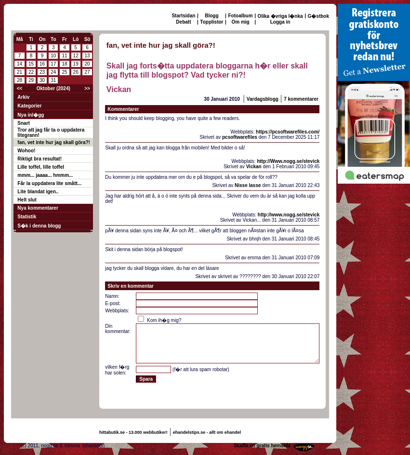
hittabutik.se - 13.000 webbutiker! (133, 432)
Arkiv (23, 97)
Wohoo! (26, 150)
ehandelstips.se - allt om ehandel (207, 432)
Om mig (240, 22)
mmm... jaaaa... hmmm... (45, 175)
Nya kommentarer (37, 208)
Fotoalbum (240, 15)
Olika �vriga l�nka (280, 16)
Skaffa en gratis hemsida (262, 445)
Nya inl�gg (30, 115)
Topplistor (211, 22)
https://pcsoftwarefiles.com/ (287, 131)
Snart (23, 123)
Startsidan (183, 15)
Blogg (211, 15)
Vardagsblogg (262, 99)
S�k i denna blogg (39, 225)
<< (20, 88)
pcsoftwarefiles (239, 137)
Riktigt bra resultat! (39, 158)
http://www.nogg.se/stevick (289, 214)
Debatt (183, 22)
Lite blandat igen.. (37, 191)
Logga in (280, 22)
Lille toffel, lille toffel (40, 167)
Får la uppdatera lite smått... (49, 183)
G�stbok (318, 16)
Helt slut (26, 199)
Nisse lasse (248, 185)
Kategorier (29, 105)
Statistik (26, 216)
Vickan (254, 166)
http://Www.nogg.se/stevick (288, 161)
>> (87, 88)
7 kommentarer (301, 99)
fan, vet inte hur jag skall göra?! (53, 142)
